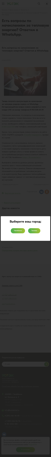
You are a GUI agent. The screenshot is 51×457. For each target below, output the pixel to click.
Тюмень (34, 230)
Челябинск (18, 230)
